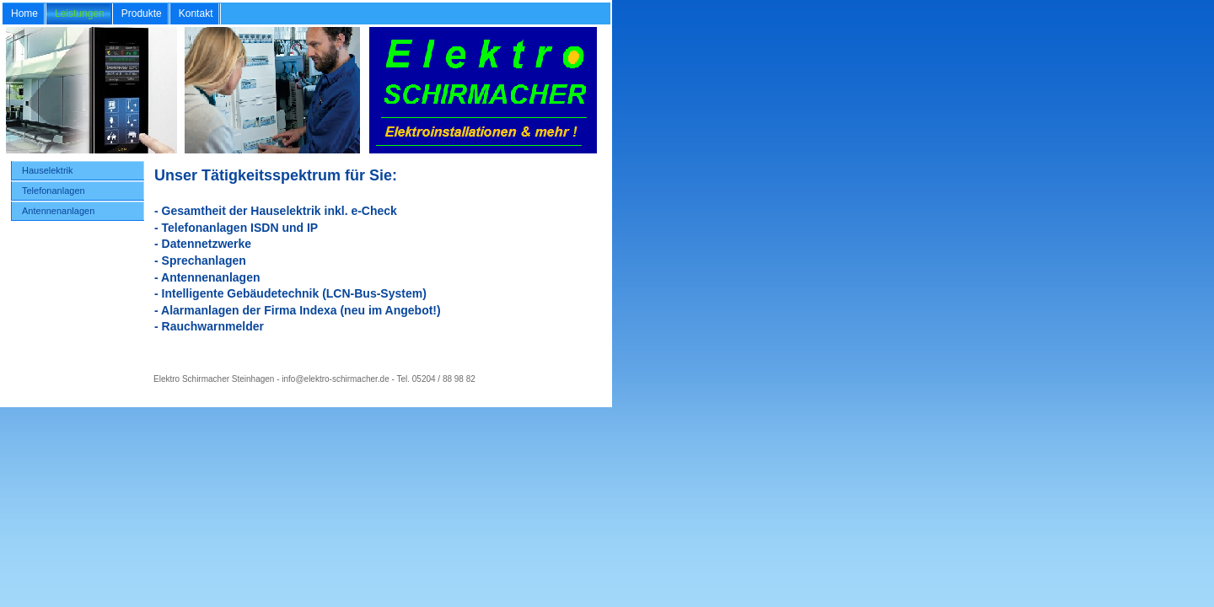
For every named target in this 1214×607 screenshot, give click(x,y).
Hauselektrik (47, 170)
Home (24, 13)
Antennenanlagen (58, 211)
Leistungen (80, 13)
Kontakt (196, 13)
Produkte (141, 13)
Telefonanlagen (53, 190)
